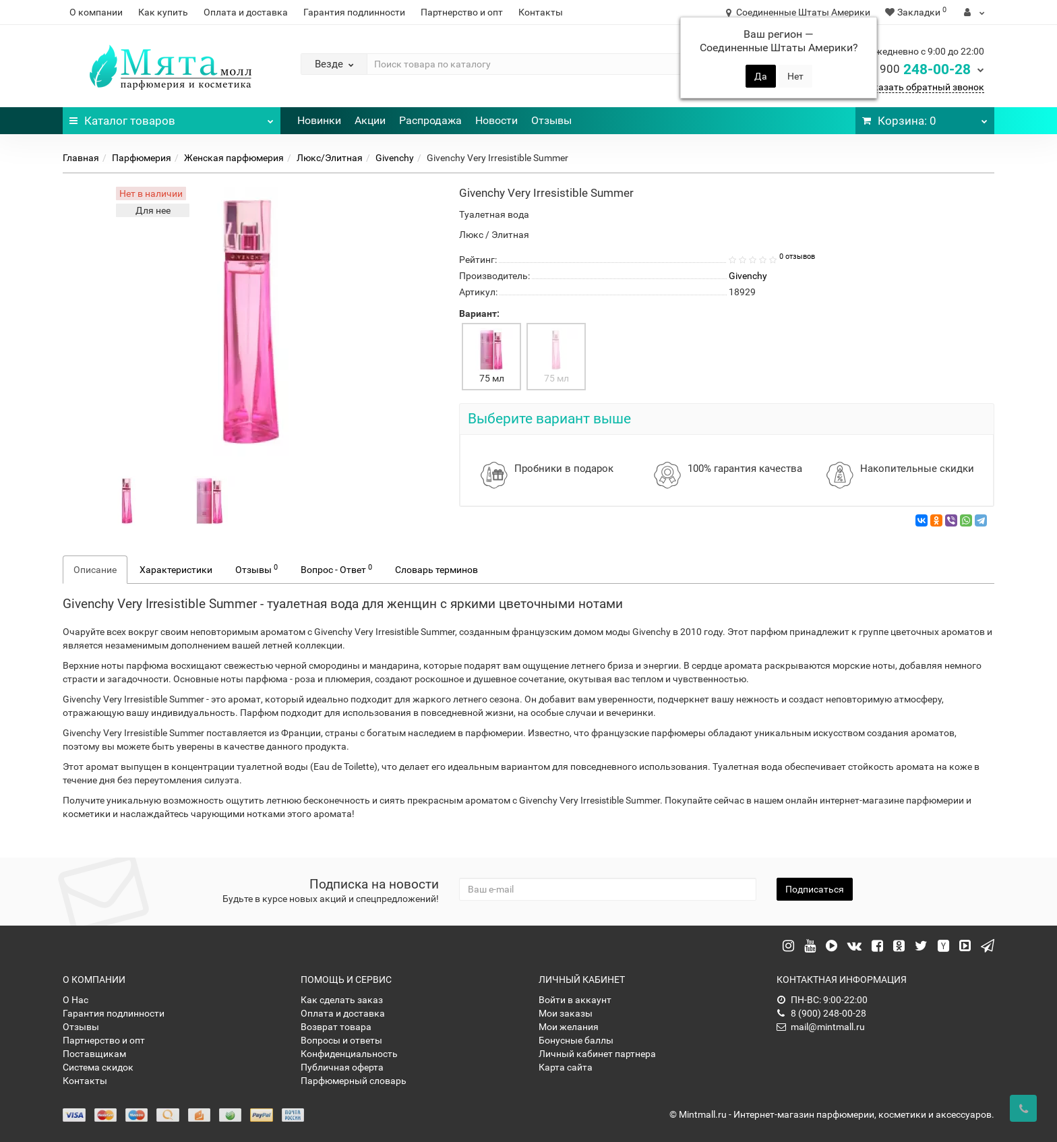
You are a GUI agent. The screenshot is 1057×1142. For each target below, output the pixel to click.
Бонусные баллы (576, 1040)
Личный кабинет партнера (597, 1053)
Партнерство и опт (462, 12)
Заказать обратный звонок (923, 87)
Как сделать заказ (342, 999)
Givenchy (394, 157)
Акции (370, 120)
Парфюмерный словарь (353, 1080)
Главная (81, 157)
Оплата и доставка (246, 12)
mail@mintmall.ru (821, 1026)
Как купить (163, 12)
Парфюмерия (141, 157)
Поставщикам (94, 1053)
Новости (496, 120)
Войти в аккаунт (575, 999)
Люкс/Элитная (330, 157)
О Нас (75, 999)
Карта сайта (566, 1067)
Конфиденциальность (349, 1053)
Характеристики (176, 569)
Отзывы (551, 120)
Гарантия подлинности (354, 12)
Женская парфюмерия (234, 157)
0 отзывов (797, 256)
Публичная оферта (342, 1067)
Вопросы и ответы (341, 1040)
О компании (96, 12)
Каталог (171, 117)
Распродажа (430, 120)
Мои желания (569, 1026)
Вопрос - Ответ (336, 569)
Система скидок (98, 1067)
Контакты (540, 12)
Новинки (319, 120)
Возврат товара (336, 1026)
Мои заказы (566, 1013)
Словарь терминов (436, 569)
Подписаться (814, 889)
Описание (95, 569)
